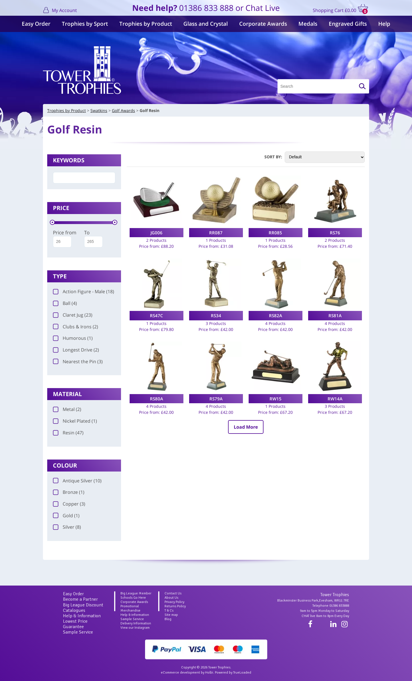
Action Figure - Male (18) (83, 291)
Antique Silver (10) (77, 481)
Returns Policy (175, 606)
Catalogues (74, 610)
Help (384, 23)
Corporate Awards (263, 23)
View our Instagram (135, 628)
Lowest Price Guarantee (75, 624)
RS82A (275, 315)
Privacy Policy (174, 602)
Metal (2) (67, 409)
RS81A (335, 315)
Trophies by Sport (85, 23)
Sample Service (78, 632)
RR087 (216, 232)
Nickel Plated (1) (75, 421)
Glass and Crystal (205, 23)
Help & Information (82, 616)
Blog (168, 619)
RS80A (156, 399)
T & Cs (169, 610)
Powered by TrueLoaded (233, 672)
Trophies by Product (145, 23)
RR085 (275, 232)
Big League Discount (83, 605)
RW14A (335, 399)
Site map (171, 615)
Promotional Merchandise (130, 608)
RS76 (335, 232)
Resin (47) (68, 433)
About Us (171, 598)
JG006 (156, 232)
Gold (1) (66, 515)
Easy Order (36, 23)
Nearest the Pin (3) (78, 361)
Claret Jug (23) (72, 315)
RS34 (216, 315)
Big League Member (135, 593)
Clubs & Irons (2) (75, 326)
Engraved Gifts (348, 23)
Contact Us (173, 593)
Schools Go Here (133, 598)
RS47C (156, 315)
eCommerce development (180, 672)
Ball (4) (65, 303)
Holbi (209, 672)
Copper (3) (69, 504)
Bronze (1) (68, 492)
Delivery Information (135, 623)
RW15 (276, 399)
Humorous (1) (73, 338)
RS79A (216, 399)
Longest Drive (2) (76, 350)
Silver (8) (67, 527)
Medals (307, 23)
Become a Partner (80, 599)
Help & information (134, 615)
